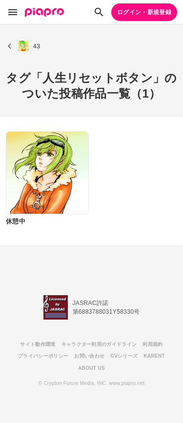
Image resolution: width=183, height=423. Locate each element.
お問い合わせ (89, 356)
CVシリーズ (124, 356)
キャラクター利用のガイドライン (99, 344)
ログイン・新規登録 (144, 12)
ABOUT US (91, 368)
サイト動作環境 (37, 344)
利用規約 (152, 344)
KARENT (154, 356)
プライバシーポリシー (43, 356)
